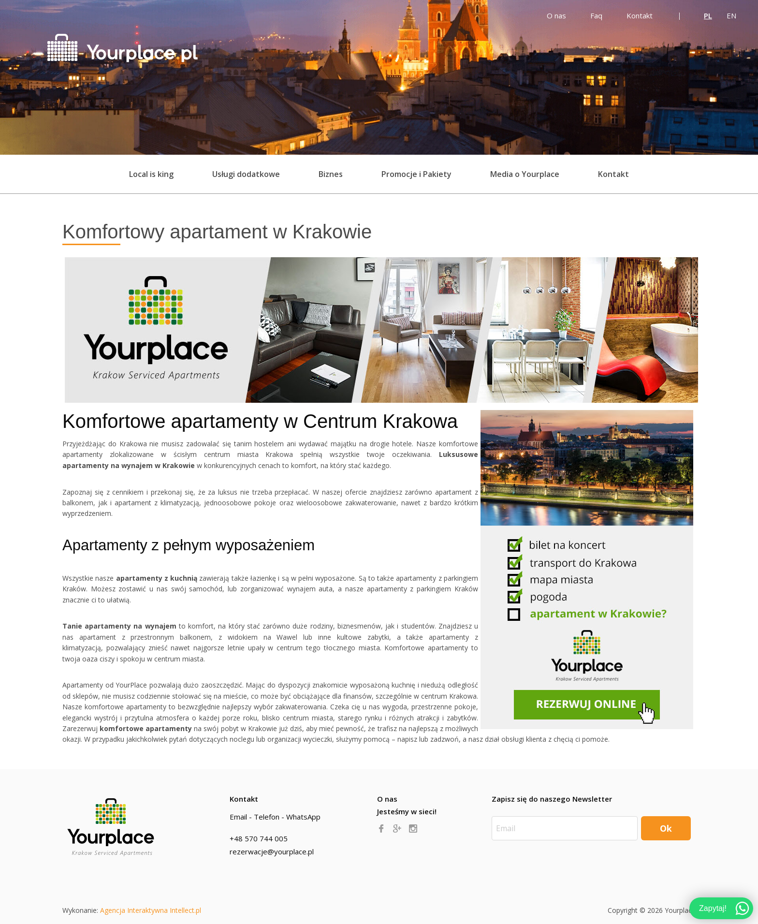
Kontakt (613, 174)
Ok (666, 828)
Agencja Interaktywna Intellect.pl (150, 910)
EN (731, 15)
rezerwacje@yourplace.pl (272, 851)
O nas (387, 799)
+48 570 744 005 (259, 838)
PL (708, 15)
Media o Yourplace (524, 174)
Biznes (331, 174)
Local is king (151, 174)
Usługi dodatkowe (246, 174)
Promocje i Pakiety (416, 174)
